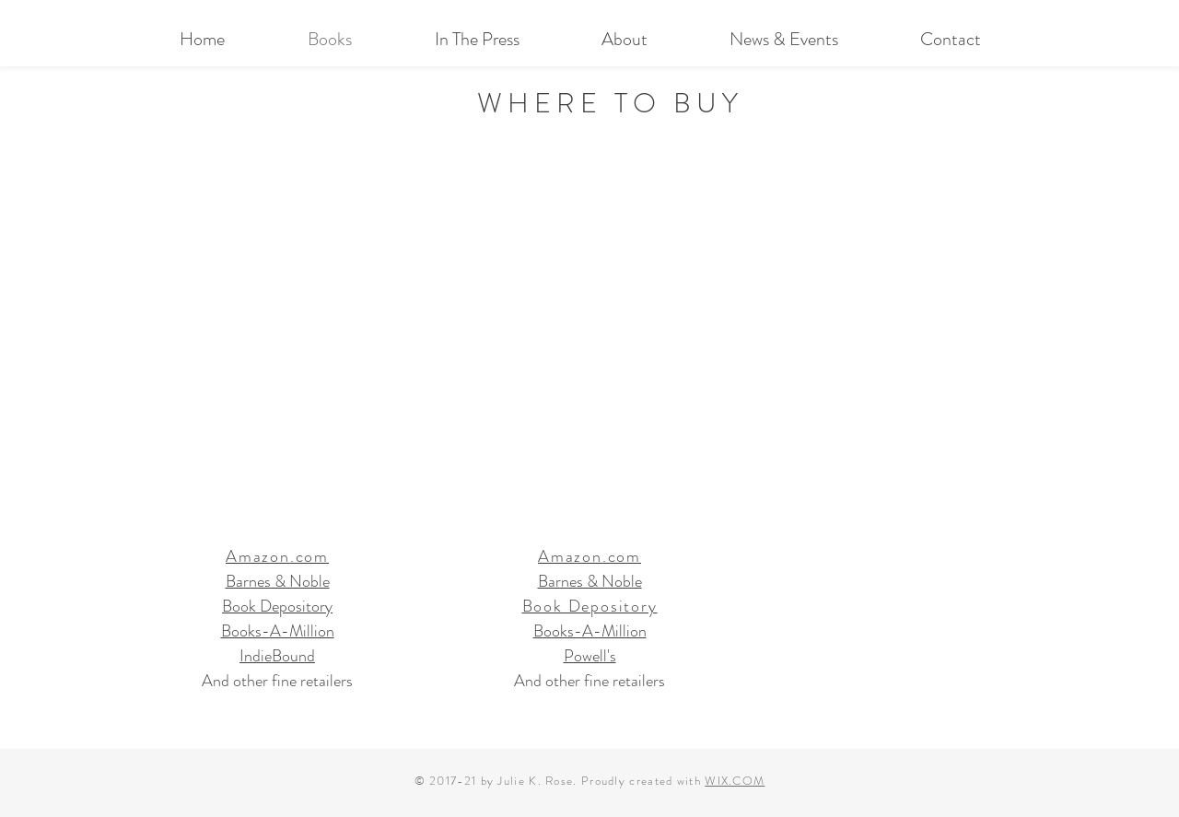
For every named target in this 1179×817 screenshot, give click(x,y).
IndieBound (277, 656)
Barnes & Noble (278, 581)
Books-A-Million (277, 631)
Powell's (590, 656)
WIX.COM (735, 780)
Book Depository (277, 606)
